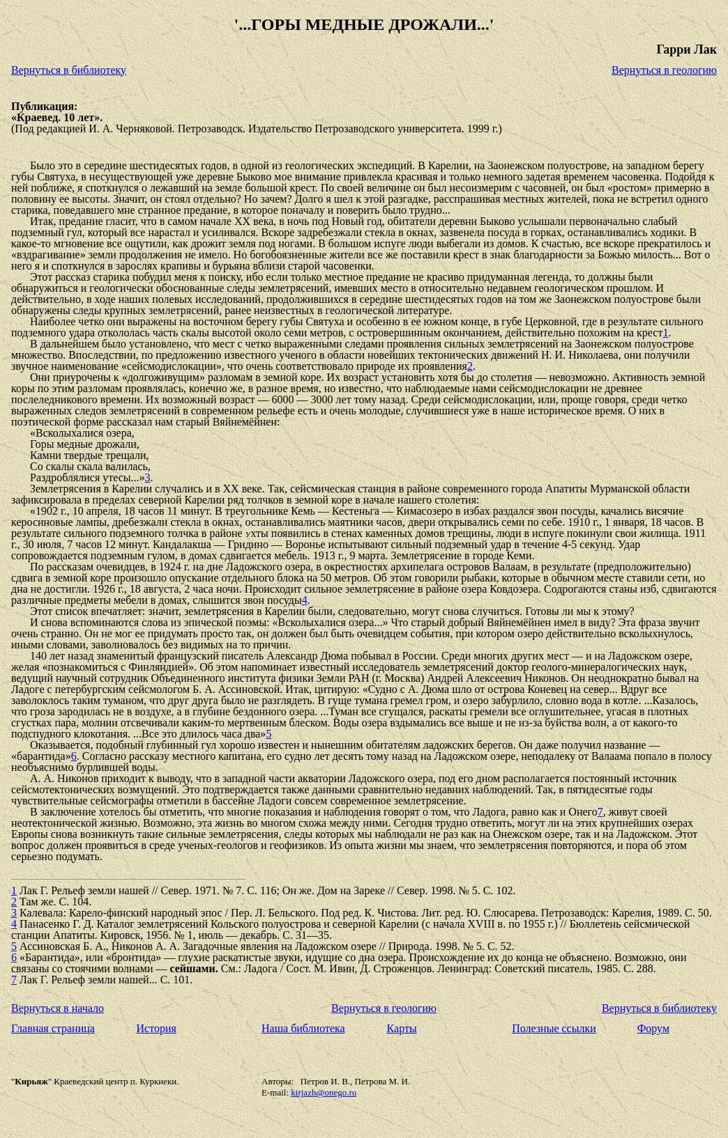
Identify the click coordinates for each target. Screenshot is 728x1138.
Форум (653, 1028)
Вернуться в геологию (664, 70)
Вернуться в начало (57, 1008)
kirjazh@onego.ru (323, 1092)
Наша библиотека (303, 1028)
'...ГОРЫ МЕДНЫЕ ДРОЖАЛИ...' (364, 24)
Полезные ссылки (554, 1028)
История (156, 1028)
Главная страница (53, 1028)
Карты (402, 1028)
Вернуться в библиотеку (68, 70)
